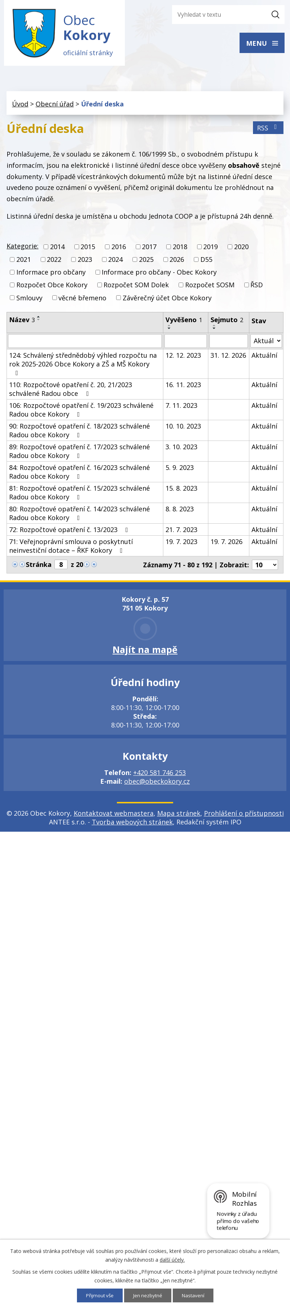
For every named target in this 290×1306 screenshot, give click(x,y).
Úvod (20, 105)
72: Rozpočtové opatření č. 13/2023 (70, 531)
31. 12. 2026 (228, 357)
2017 (149, 248)
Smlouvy (29, 299)
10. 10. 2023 (183, 427)
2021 (23, 261)
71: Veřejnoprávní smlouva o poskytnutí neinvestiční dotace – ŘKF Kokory (71, 547)
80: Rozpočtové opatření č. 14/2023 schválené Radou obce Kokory (79, 515)
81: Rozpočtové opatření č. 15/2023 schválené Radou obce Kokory (79, 494)
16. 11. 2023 (183, 386)
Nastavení (195, 1295)
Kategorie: (22, 247)
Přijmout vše (98, 1295)
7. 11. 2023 (181, 407)
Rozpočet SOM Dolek (136, 287)
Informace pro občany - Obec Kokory (159, 274)
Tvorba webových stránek (132, 823)
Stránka (39, 566)
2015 (88, 248)
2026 (176, 261)
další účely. (172, 1259)
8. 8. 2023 (180, 510)
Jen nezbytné (148, 1295)
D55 (206, 261)
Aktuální (264, 357)
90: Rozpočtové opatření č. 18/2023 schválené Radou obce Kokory (79, 432)
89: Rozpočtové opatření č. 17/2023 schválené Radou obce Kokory (79, 453)
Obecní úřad (55, 105)
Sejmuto (227, 321)
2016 (118, 248)
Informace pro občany (51, 274)
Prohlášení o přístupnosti (244, 815)
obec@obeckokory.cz (157, 783)
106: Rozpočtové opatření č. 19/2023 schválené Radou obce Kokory (81, 411)
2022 (54, 261)
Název (22, 321)
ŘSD (256, 287)
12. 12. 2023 (183, 357)
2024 (115, 261)
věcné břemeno (82, 299)
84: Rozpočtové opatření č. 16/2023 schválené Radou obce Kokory (79, 473)
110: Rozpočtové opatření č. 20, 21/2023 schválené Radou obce (70, 390)
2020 (241, 248)
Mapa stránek (178, 815)
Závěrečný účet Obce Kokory (167, 299)
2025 (146, 261)
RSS (268, 129)
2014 (57, 248)
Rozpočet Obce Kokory (51, 287)
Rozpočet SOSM (209, 287)
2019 (210, 248)
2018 (180, 248)
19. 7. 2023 (181, 543)
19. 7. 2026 (226, 543)
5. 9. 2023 (180, 469)
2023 (85, 261)
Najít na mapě (145, 651)
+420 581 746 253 (159, 774)
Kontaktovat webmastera (114, 815)
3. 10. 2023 (181, 448)
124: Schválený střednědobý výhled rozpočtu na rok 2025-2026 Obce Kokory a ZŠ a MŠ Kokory (83, 365)
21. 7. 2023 (181, 531)
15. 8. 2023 (181, 490)
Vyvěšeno (184, 321)
